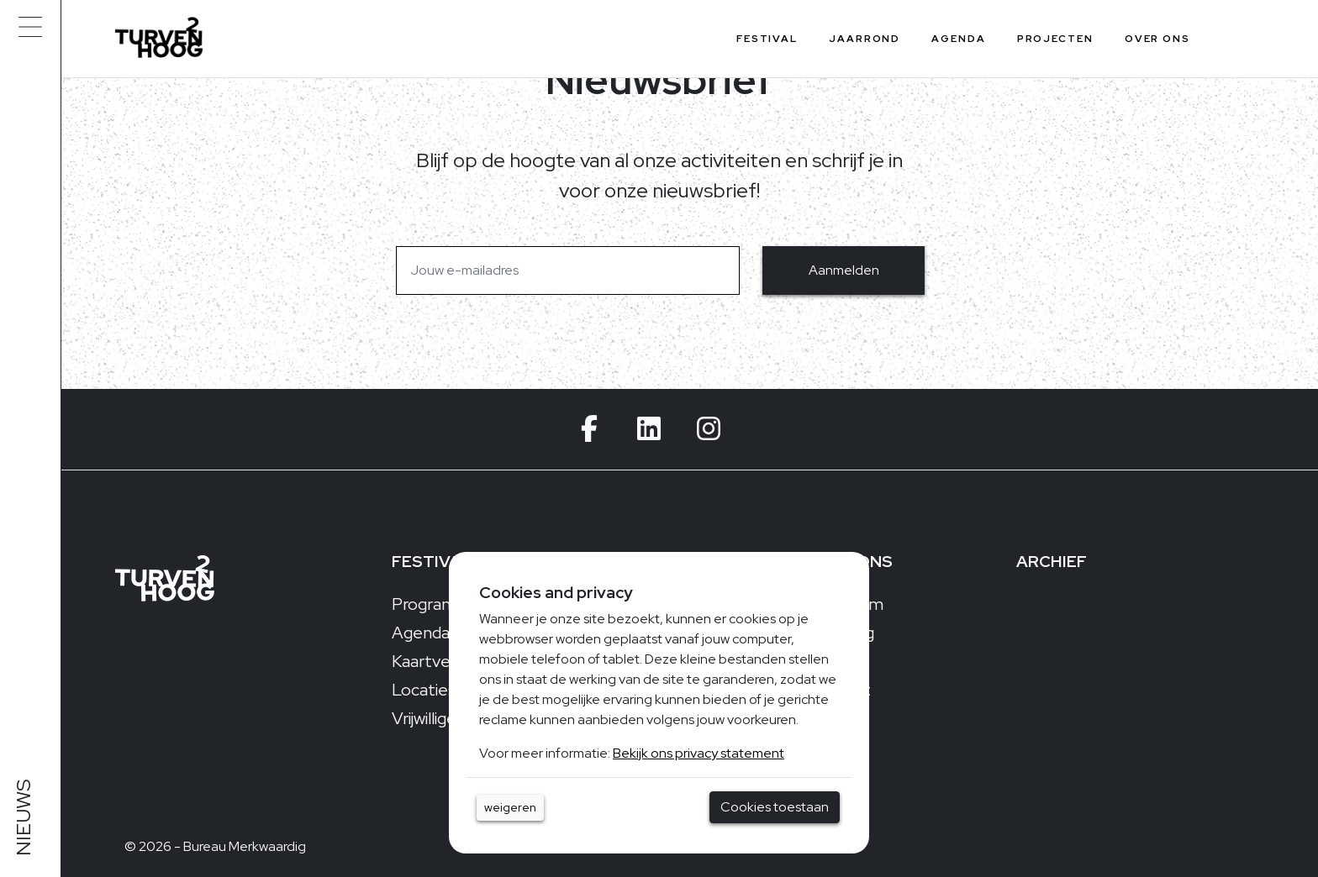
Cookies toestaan (774, 807)
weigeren (510, 807)
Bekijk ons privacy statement (698, 753)
